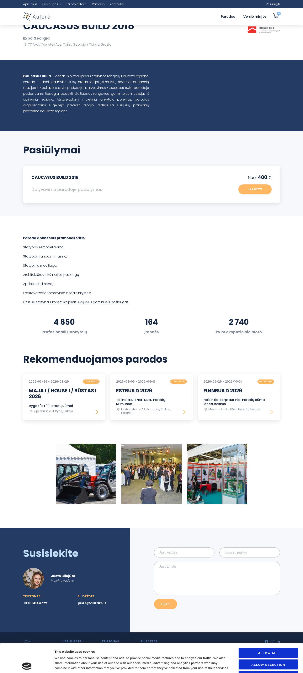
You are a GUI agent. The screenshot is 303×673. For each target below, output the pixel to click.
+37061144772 (35, 603)
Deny (268, 647)
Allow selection (268, 635)
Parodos (98, 4)
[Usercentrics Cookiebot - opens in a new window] (27, 665)
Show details (235, 665)
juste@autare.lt (92, 603)
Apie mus (30, 4)
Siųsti (165, 604)
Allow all (268, 624)
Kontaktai (117, 4)
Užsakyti (255, 189)
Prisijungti (273, 4)
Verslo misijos (255, 16)
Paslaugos (50, 4)
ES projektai (75, 4)
